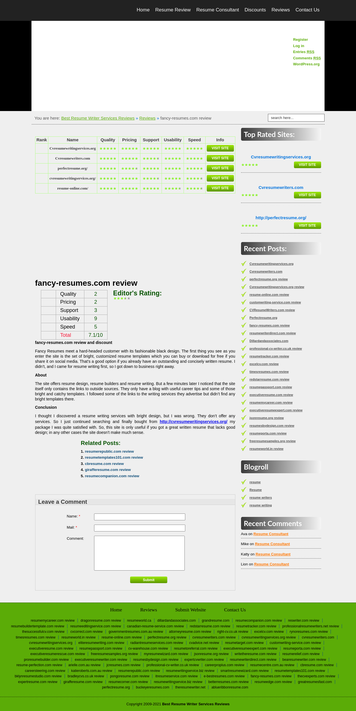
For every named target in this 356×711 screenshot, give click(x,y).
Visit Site (220, 148)
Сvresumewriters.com (72, 158)
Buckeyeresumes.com (152, 687)
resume (255, 482)
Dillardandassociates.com (269, 341)
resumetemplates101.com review (114, 457)
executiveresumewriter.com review (101, 660)
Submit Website (190, 610)
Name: (73, 516)
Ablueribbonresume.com (229, 687)
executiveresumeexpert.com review (276, 410)
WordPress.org (306, 64)
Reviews (281, 10)
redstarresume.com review (269, 379)
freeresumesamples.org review (273, 441)
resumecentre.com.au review (272, 665)
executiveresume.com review (271, 394)
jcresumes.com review (124, 665)
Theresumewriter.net (190, 687)
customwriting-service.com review (275, 302)
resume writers (261, 497)
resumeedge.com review (273, 682)
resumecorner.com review (128, 682)
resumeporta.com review (268, 433)
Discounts (255, 10)
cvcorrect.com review (86, 632)
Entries (303, 52)
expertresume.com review (37, 682)
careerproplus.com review (224, 665)
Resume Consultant (217, 10)
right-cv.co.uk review (232, 632)
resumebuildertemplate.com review (37, 626)
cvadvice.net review (204, 643)
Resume (256, 490)
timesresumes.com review (269, 371)
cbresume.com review (104, 464)
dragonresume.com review (101, 621)
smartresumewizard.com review (244, 671)
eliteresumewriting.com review (101, 643)
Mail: (72, 527)
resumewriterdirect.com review (273, 333)
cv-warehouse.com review (148, 648)
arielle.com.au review (84, 665)
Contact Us (307, 10)
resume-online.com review (269, 294)
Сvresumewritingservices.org (72, 148)
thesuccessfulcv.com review (43, 632)
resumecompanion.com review (112, 476)
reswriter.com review (303, 621)
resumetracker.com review (269, 356)
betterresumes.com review (228, 682)
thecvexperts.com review (316, 676)
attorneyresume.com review (190, 632)
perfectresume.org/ (73, 168)
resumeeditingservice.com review (95, 626)
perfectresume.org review (269, 279)
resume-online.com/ (72, 188)
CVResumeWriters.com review (272, 310)
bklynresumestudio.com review (38, 676)
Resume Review (173, 10)
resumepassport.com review (271, 387)
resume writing (261, 505)
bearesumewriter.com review (304, 660)
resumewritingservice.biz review (190, 671)
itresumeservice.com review (176, 676)
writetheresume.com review (256, 654)
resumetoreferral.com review (196, 648)
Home (143, 10)
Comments (307, 58)
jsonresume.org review (267, 418)
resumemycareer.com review (271, 402)
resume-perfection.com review (39, 665)
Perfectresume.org (263, 317)
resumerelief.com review (301, 654)
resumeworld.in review (267, 448)
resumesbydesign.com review (272, 425)
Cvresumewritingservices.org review (277, 287)
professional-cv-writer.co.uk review (276, 348)
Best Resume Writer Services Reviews (97, 118)
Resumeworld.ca (139, 621)
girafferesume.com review (108, 470)
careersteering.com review (45, 671)
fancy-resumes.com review (270, 325)
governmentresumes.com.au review (136, 632)
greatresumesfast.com (315, 682)
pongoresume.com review (129, 676)
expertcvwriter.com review (204, 660)
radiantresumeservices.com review (156, 643)
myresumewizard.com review (166, 654)
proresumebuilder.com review (46, 660)
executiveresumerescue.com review (57, 654)
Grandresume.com (216, 621)
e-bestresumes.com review (224, 676)
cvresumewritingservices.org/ (72, 178)
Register (300, 39)
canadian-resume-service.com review (155, 626)
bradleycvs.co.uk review (86, 676)
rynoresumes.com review (309, 632)
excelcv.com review (264, 364)
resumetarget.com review (244, 643)
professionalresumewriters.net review (310, 626)
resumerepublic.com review (109, 451)
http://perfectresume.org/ (281, 217)
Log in (298, 46)
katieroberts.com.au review (91, 671)
